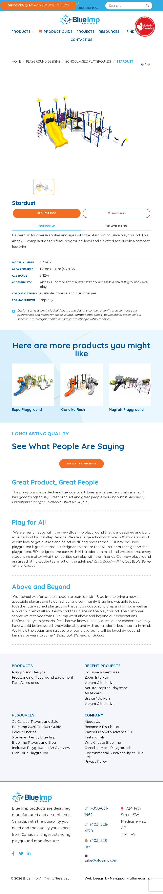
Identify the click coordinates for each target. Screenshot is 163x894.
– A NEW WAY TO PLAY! (38, 5)
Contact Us (82, 40)
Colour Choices (24, 732)
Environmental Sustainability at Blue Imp (114, 755)
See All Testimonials (81, 463)
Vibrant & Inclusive (100, 682)
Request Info (46, 213)
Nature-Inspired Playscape (106, 688)
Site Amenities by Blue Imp (33, 737)
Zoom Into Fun (97, 677)
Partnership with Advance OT (109, 732)
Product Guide (55, 32)
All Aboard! (93, 693)
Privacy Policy (96, 761)
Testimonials (94, 737)
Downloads (116, 226)
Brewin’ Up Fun (97, 698)
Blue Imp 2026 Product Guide (36, 727)
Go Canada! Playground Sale (35, 721)
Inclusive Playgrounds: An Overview (41, 748)
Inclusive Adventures (102, 672)
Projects (86, 32)
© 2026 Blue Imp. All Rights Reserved (41, 878)
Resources (111, 32)
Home (16, 61)
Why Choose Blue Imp (103, 742)
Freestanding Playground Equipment (42, 677)
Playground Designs (43, 61)
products (23, 32)
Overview (46, 226)
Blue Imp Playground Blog (34, 742)
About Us (92, 721)
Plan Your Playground (30, 753)
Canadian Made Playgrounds (108, 748)
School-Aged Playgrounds (88, 61)
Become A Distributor (102, 727)
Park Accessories (25, 682)
